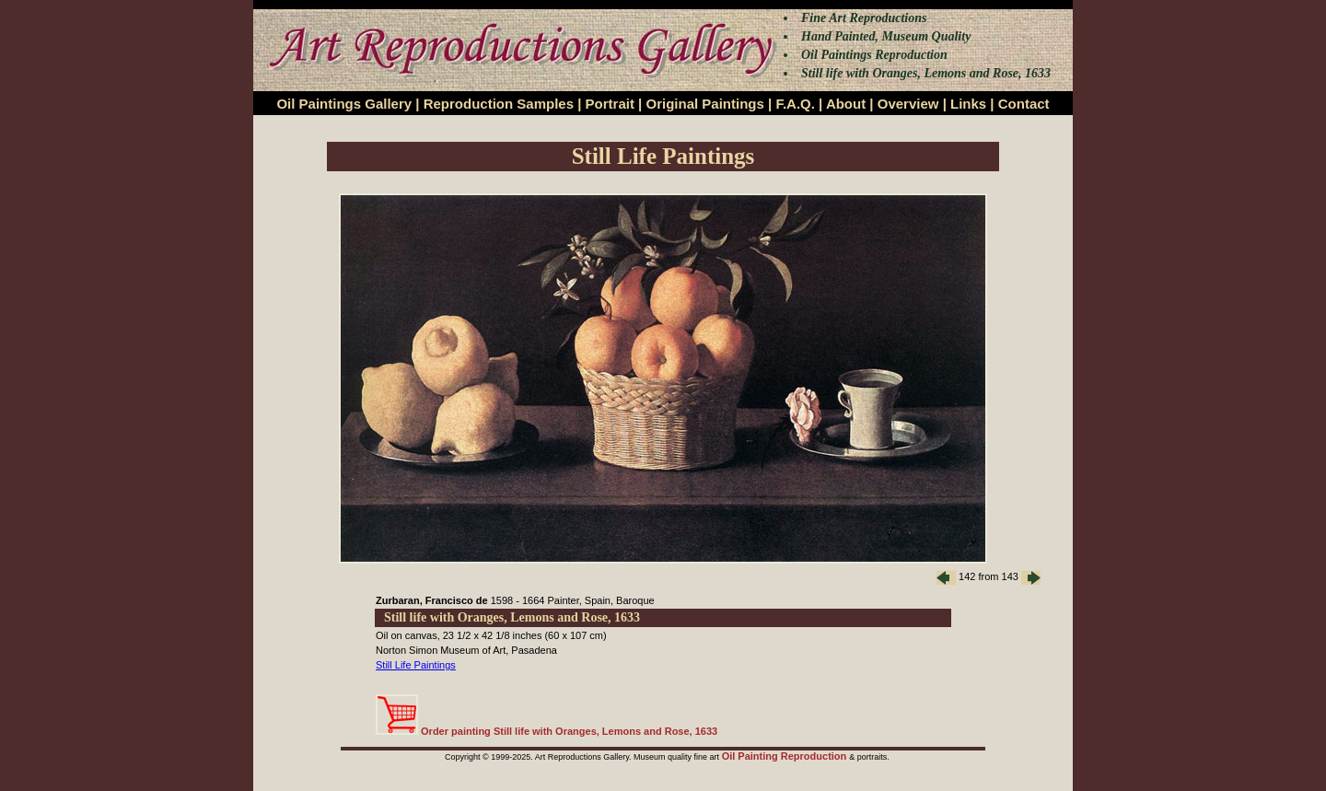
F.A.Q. (795, 103)
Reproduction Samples (499, 103)
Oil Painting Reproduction (786, 756)
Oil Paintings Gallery (344, 103)
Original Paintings (704, 103)
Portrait (610, 103)
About (846, 103)
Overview (908, 103)
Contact (1024, 103)
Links (968, 103)
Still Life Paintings (416, 664)
